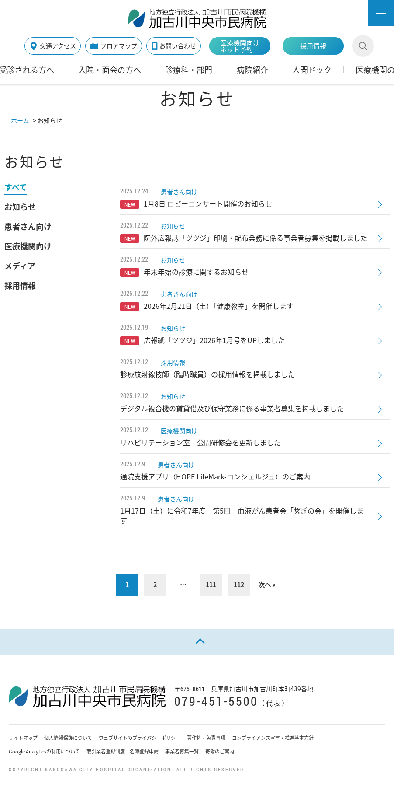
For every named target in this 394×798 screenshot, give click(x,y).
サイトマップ (23, 737)
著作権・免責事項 (206, 737)
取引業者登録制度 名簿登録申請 (122, 751)
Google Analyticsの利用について (44, 751)
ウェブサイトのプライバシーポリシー (139, 737)
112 (239, 584)
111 (211, 584)
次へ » (267, 584)
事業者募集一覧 (182, 751)
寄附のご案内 (219, 751)
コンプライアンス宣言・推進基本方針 (273, 737)
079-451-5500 (216, 701)
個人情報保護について (68, 737)
